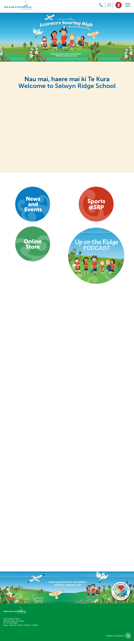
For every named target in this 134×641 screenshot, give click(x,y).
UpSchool (120, 636)
